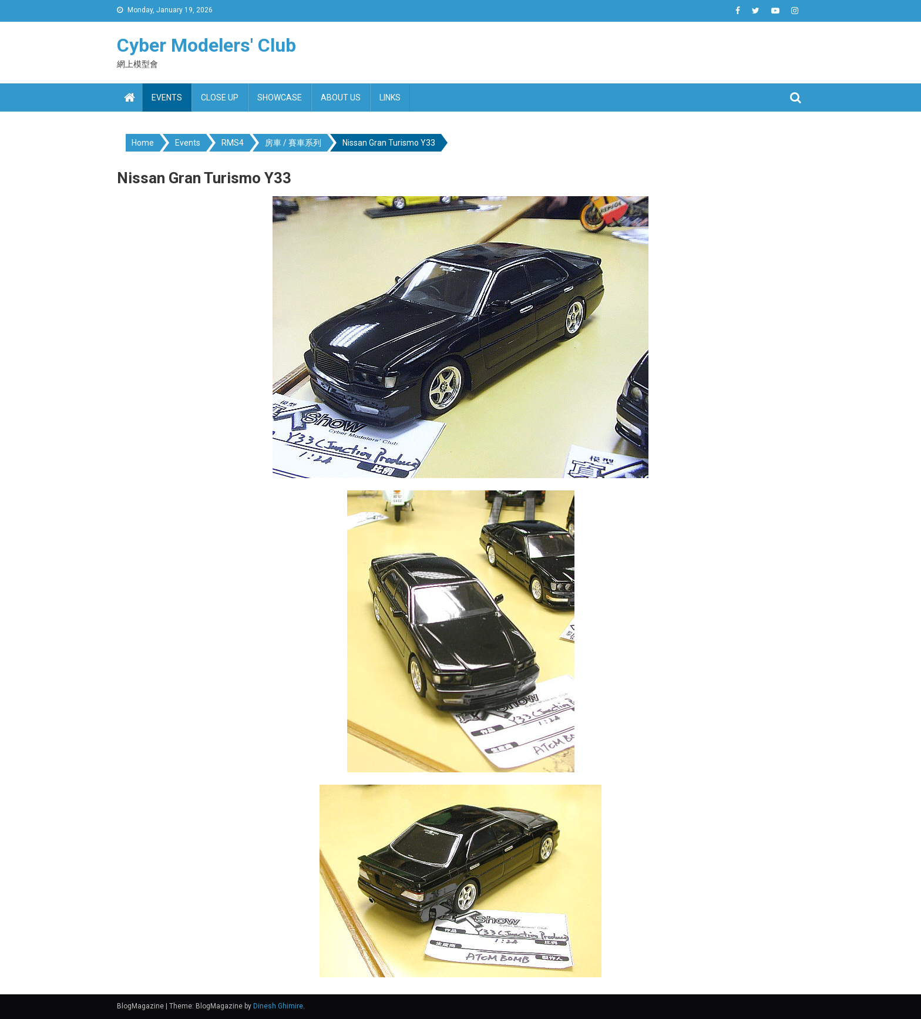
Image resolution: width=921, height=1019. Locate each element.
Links (390, 97)
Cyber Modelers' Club (206, 45)
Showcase (279, 97)
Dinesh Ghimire (278, 1006)
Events (167, 97)
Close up (219, 97)
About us (341, 97)
